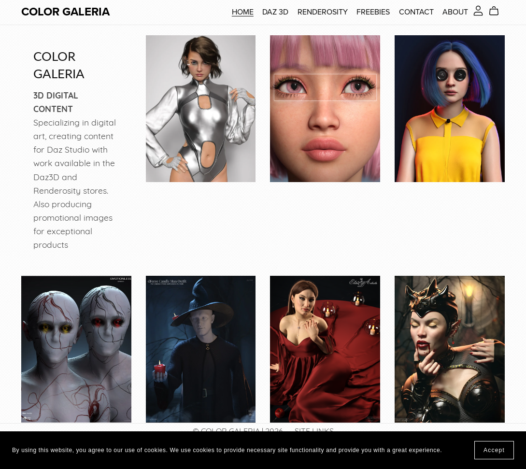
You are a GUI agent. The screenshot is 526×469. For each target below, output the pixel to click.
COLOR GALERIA (65, 12)
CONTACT (416, 12)
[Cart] (498, 11)
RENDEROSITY (323, 12)
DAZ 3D (275, 12)
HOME (243, 12)
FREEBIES (373, 12)
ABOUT (455, 12)
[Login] (478, 10)
